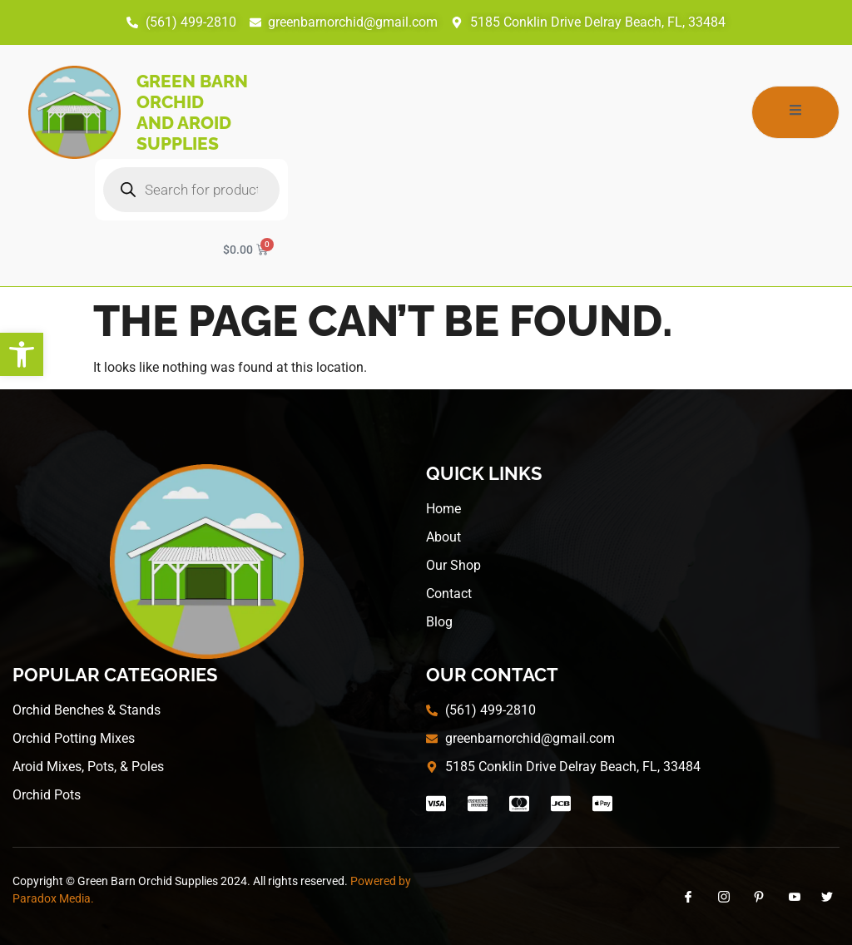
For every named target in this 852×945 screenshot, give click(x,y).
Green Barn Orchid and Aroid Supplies (192, 112)
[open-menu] (795, 112)
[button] (21, 354)
